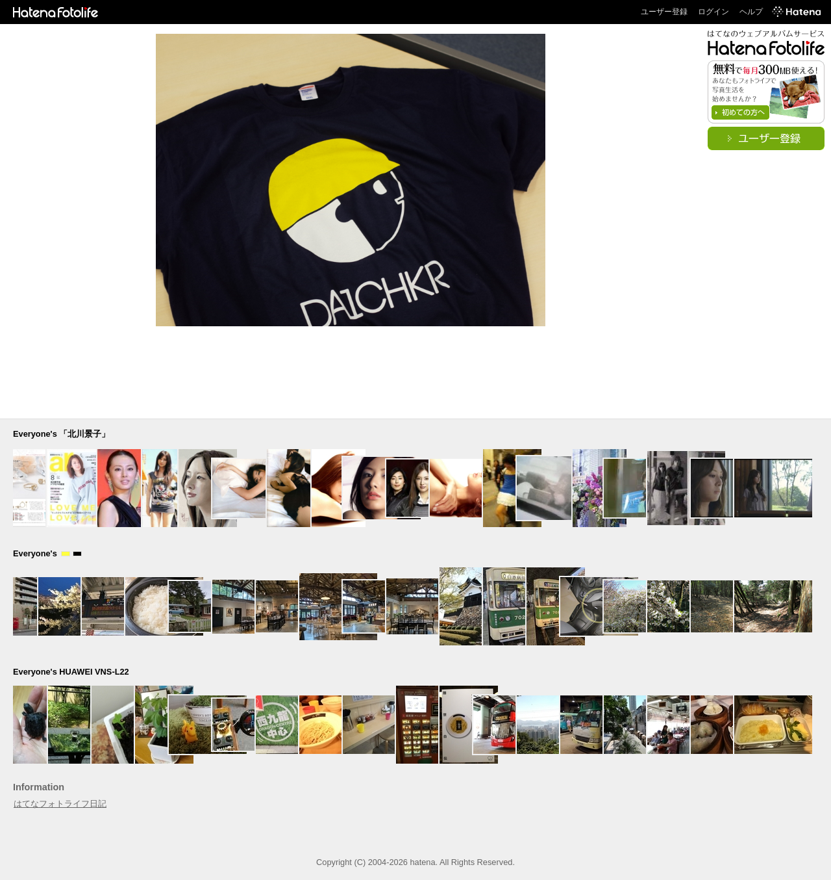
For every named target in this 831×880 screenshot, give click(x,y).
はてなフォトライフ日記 (60, 804)
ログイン (713, 11)
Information (38, 787)
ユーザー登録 (664, 11)
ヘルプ (751, 11)
